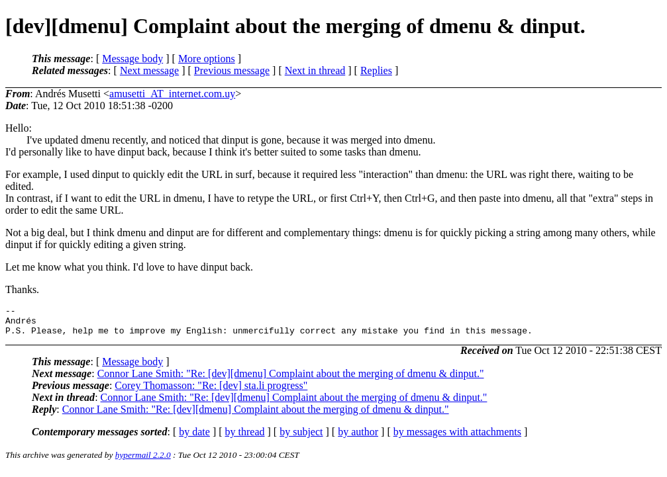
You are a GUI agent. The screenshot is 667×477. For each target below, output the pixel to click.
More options (206, 58)
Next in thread (315, 70)
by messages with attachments (457, 437)
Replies (376, 70)
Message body (132, 58)
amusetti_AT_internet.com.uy (172, 93)
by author (358, 437)
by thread (245, 437)
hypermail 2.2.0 (143, 461)
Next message (149, 70)
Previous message (232, 70)
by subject (301, 437)
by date (194, 437)
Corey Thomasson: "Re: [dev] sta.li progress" (211, 391)
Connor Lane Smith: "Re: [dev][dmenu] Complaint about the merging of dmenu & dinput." (290, 379)
